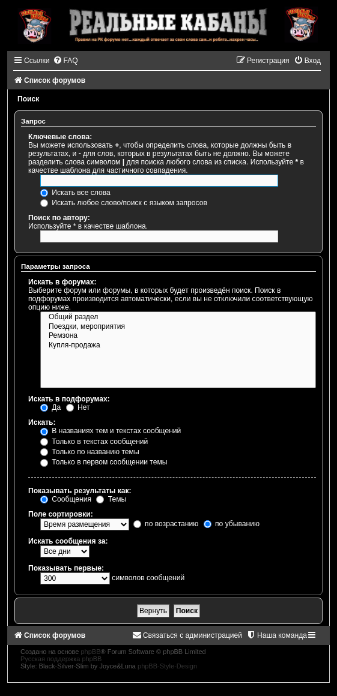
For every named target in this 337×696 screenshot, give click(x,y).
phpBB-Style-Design (167, 666)
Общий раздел (178, 317)
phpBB (90, 651)
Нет (78, 407)
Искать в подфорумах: (69, 399)
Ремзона (178, 336)
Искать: (42, 422)
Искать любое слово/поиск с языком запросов (123, 203)
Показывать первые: (66, 568)
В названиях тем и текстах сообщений (110, 431)
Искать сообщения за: (68, 541)
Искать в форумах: (62, 282)
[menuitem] (65, 60)
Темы (111, 499)
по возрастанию (166, 524)
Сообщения (65, 499)
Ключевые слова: (60, 137)
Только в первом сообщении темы (103, 462)
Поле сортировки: (60, 514)
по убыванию (232, 524)
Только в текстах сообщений (94, 441)
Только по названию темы (89, 452)
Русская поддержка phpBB (61, 658)
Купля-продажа (178, 345)
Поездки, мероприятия (178, 327)
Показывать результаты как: (80, 491)
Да (50, 407)
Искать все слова (75, 192)
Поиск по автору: (59, 218)
